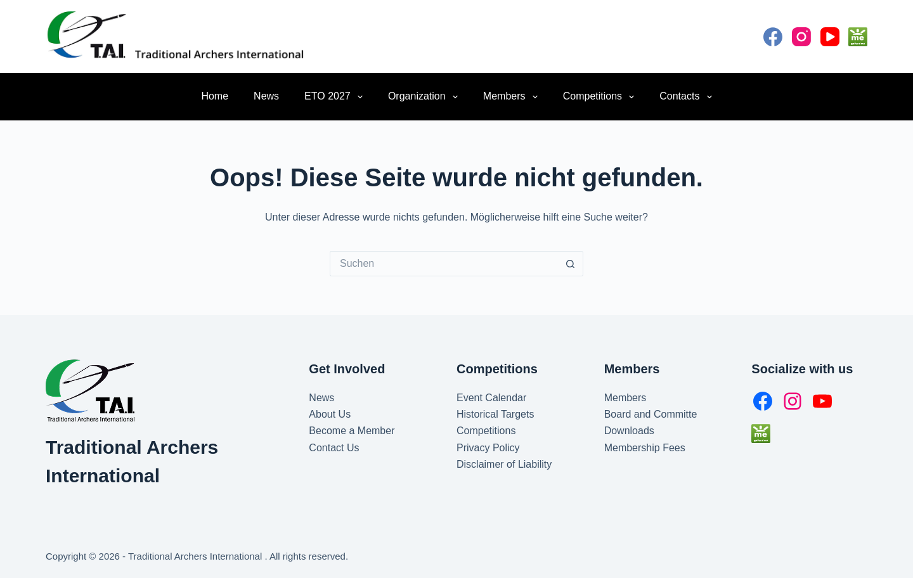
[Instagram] (801, 36)
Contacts (687, 97)
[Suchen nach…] (444, 263)
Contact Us (334, 447)
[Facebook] (772, 36)
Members (513, 97)
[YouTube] (829, 36)
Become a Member (351, 430)
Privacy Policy (488, 447)
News (266, 96)
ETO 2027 (336, 97)
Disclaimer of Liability (504, 464)
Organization (425, 97)
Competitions (601, 97)
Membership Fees (644, 447)
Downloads (629, 430)
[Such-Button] (570, 263)
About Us (330, 414)
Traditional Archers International (196, 556)
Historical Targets (495, 414)
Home (214, 96)
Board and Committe (650, 414)
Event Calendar (491, 397)
